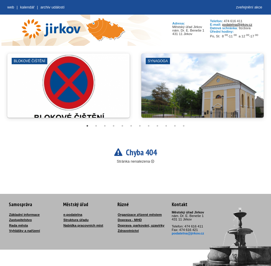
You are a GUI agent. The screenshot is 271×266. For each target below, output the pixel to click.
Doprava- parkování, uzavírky (141, 225)
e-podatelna (72, 214)
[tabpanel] (68, 88)
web (10, 7)
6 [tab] (131, 126)
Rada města (18, 225)
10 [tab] (166, 126)
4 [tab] (114, 126)
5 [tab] (122, 126)
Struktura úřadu (75, 220)
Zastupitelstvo (20, 220)
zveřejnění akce (249, 7)
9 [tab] (157, 126)
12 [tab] (184, 126)
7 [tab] (140, 126)
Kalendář (27, 7)
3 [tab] (105, 126)
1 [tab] (87, 126)
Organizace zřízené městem (140, 214)
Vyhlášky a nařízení (24, 230)
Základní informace (24, 214)
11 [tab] (175, 126)
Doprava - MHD (130, 220)
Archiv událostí (52, 7)
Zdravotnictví (128, 230)
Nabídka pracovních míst (83, 225)
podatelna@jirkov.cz (237, 24)
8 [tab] (149, 126)
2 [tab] (96, 126)
